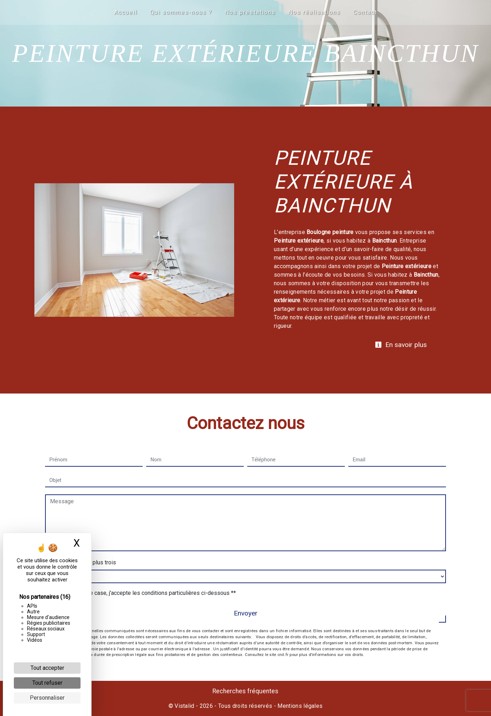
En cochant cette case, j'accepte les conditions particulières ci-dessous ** (144, 593)
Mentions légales (299, 706)
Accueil (125, 12)
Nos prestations (250, 12)
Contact (365, 12)
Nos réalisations (314, 12)
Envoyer (246, 613)
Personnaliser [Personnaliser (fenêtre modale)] (47, 697)
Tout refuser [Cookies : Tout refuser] (47, 682)
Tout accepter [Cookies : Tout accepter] (47, 668)
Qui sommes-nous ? (181, 12)
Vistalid (184, 706)
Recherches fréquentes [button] (245, 691)
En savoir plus (401, 345)
